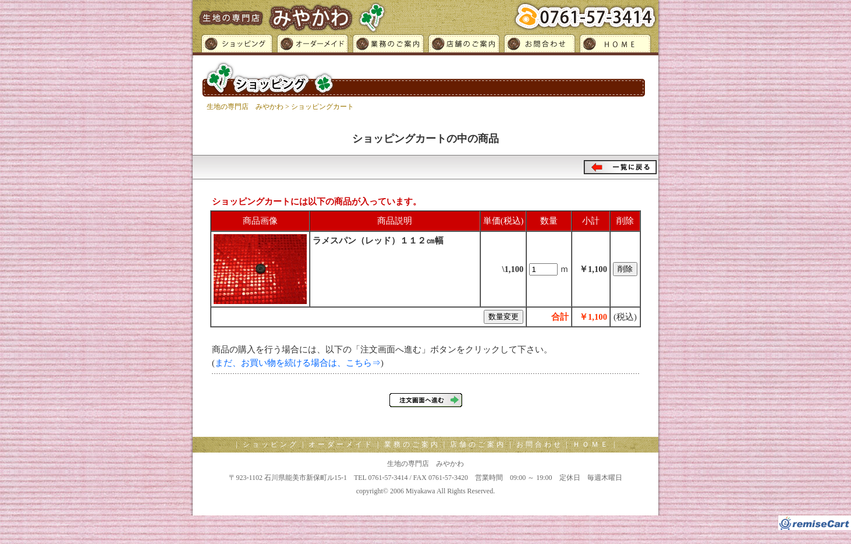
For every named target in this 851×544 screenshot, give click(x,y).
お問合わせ (539, 45)
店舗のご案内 (463, 45)
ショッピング (233, 45)
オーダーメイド (312, 45)
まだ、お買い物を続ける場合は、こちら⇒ (298, 363)
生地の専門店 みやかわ (245, 107)
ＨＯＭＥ (617, 45)
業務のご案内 (388, 45)
